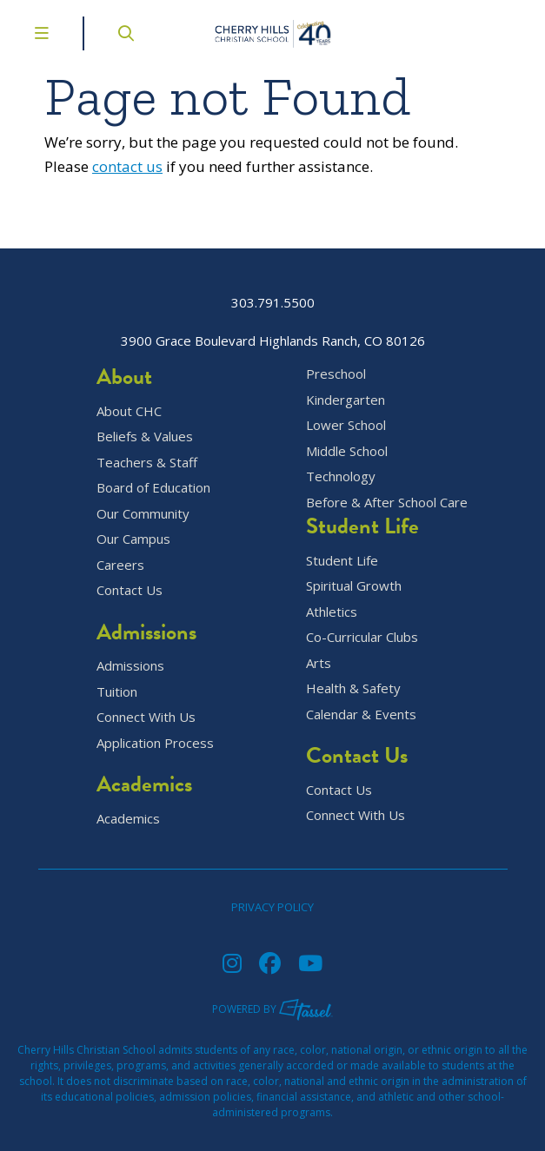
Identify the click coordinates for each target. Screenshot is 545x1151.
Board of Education (153, 488)
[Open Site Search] (126, 33)
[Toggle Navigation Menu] (41, 33)
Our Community (142, 514)
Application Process (155, 743)
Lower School (346, 425)
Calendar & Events (361, 714)
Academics (128, 818)
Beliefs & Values (144, 436)
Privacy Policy (272, 907)
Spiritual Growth (354, 586)
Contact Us (129, 590)
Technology (341, 476)
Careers (120, 565)
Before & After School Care (387, 502)
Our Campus (133, 539)
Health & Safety (353, 688)
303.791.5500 (273, 302)
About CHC (129, 411)
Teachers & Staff (146, 462)
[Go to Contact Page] (516, 34)
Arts (318, 663)
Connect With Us (146, 717)
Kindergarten (345, 400)
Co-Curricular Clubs (362, 637)
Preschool (336, 374)
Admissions (130, 666)
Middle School (347, 451)
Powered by (272, 1009)
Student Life (342, 560)
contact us (127, 166)
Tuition (116, 692)
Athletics (331, 612)
